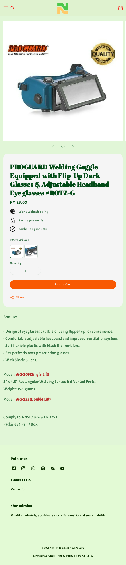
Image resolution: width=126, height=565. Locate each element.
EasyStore (77, 547)
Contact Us (18, 489)
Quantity (15, 263)
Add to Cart (63, 284)
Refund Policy (84, 556)
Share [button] (17, 297)
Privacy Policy (65, 556)
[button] (5, 8)
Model (19, 239)
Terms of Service (43, 556)
